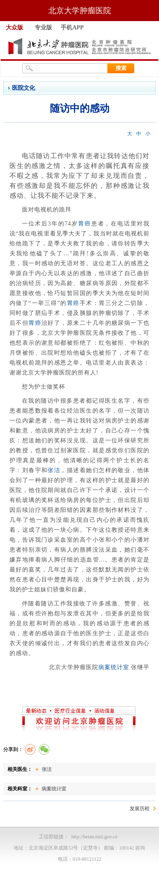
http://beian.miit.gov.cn (94, 837)
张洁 (53, 470)
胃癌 (84, 224)
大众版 (14, 27)
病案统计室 (113, 667)
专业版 (43, 27)
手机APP (72, 27)
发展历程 (140, 808)
